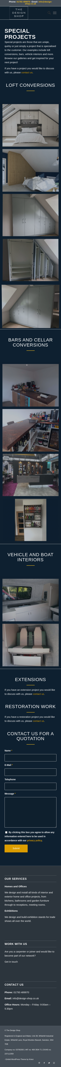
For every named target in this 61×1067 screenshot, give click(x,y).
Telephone (10, 779)
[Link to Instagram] (54, 1062)
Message (10, 794)
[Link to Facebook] (44, 1062)
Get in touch (11, 961)
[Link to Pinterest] (39, 1062)
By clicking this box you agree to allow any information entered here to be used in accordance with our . (29, 836)
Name (8, 750)
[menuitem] (47, 12)
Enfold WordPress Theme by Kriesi (20, 1059)
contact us (27, 72)
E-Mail (9, 765)
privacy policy (34, 840)
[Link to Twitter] (49, 1062)
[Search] (47, 12)
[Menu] (54, 13)
